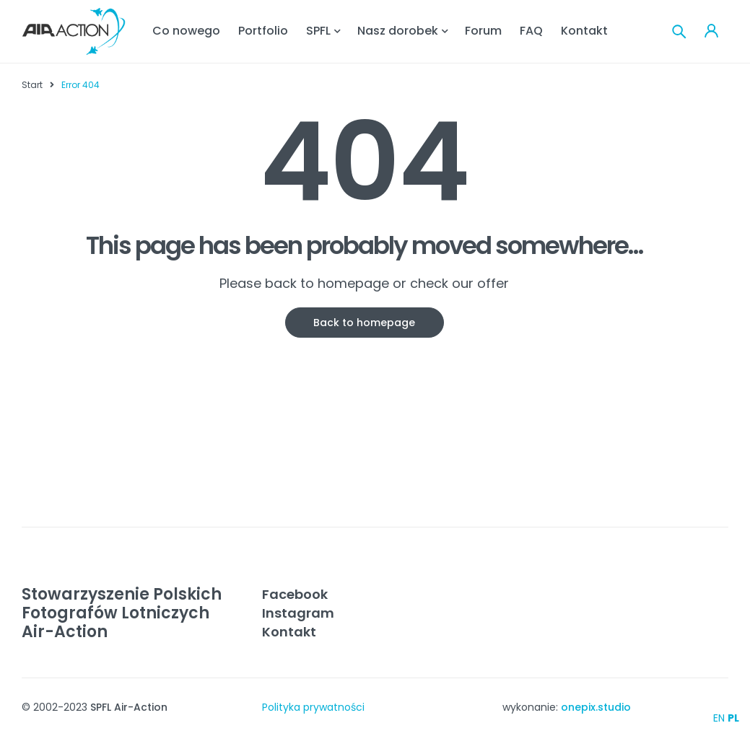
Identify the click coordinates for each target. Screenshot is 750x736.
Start (32, 85)
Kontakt (289, 632)
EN (719, 718)
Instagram (298, 613)
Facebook (295, 594)
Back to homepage (364, 322)
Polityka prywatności (313, 707)
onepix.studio (596, 707)
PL (733, 718)
